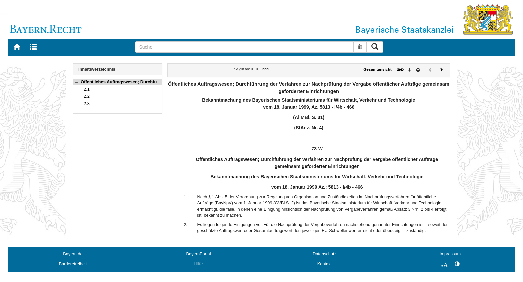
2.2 (87, 96)
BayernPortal (198, 253)
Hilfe (198, 263)
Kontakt (324, 263)
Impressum (450, 253)
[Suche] (244, 47)
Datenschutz (324, 253)
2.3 (87, 103)
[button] (76, 81)
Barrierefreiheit (73, 263)
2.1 (87, 89)
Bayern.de (72, 253)
